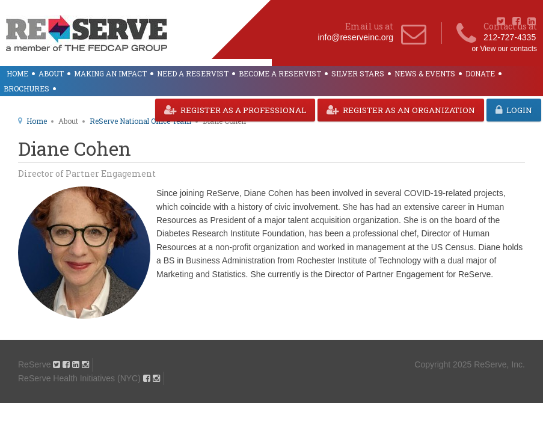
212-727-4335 (509, 37)
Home (17, 73)
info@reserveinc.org (356, 37)
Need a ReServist (193, 73)
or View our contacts (505, 48)
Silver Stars (357, 73)
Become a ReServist (280, 73)
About (51, 73)
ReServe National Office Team (140, 121)
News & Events (424, 73)
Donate (480, 73)
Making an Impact (110, 73)
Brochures (26, 88)
